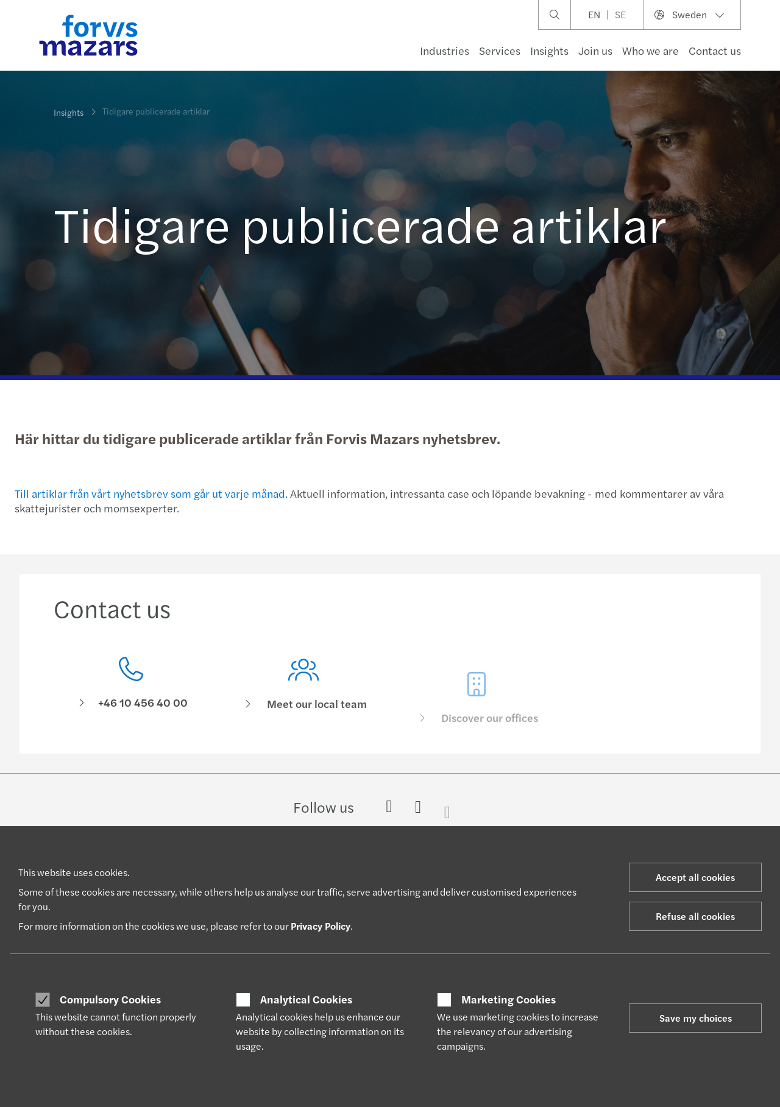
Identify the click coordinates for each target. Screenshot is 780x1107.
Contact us (715, 50)
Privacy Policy (320, 926)
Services (499, 50)
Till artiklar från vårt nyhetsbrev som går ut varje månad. (151, 493)
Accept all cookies (695, 877)
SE (620, 14)
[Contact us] (131, 686)
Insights (549, 50)
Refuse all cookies (695, 916)
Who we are (650, 50)
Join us (595, 50)
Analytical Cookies (306, 999)
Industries (444, 50)
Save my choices (695, 1018)
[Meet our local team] (304, 704)
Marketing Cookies (508, 999)
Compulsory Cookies (110, 999)
